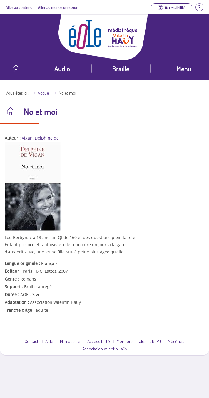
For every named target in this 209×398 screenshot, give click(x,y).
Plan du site (70, 341)
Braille (120, 68)
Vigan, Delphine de (40, 138)
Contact (32, 341)
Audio (62, 68)
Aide (49, 341)
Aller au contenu (19, 7)
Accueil (44, 93)
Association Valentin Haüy (104, 348)
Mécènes (176, 341)
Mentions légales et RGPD (139, 341)
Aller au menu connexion (58, 7)
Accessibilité (98, 341)
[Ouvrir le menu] (179, 70)
